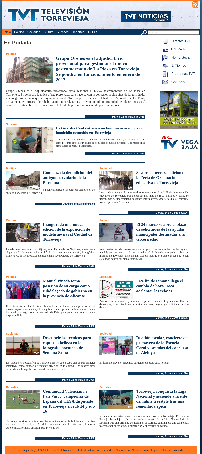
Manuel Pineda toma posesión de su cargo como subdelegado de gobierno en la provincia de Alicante (67, 288)
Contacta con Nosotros (129, 450)
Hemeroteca (175, 57)
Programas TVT (178, 74)
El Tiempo (173, 65)
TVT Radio (173, 49)
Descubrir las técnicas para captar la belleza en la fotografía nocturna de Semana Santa (67, 345)
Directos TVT (176, 41)
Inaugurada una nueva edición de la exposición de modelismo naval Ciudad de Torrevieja (67, 232)
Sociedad (33, 32)
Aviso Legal (151, 450)
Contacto (173, 82)
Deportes (78, 32)
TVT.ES (93, 32)
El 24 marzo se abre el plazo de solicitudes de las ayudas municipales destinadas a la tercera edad (161, 232)
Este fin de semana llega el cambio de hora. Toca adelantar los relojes (159, 286)
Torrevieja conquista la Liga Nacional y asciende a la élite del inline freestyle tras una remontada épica (161, 399)
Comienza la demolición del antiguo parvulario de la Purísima (67, 177)
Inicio (7, 32)
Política (19, 32)
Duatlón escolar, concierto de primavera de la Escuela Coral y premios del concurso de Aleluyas (162, 345)
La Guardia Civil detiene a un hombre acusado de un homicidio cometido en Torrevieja (99, 130)
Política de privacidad (172, 450)
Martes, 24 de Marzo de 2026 (128, 116)
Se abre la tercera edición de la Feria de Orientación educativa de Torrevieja (161, 177)
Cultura (49, 32)
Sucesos (63, 32)
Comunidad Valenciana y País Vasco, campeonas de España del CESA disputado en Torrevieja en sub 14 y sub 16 (69, 401)
